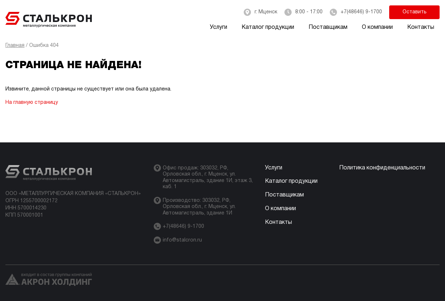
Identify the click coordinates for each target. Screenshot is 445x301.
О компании (377, 27)
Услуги (218, 27)
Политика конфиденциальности (382, 168)
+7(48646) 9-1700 (361, 12)
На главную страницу (31, 102)
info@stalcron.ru (182, 240)
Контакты (420, 27)
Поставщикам (328, 27)
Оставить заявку (415, 14)
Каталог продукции (268, 27)
